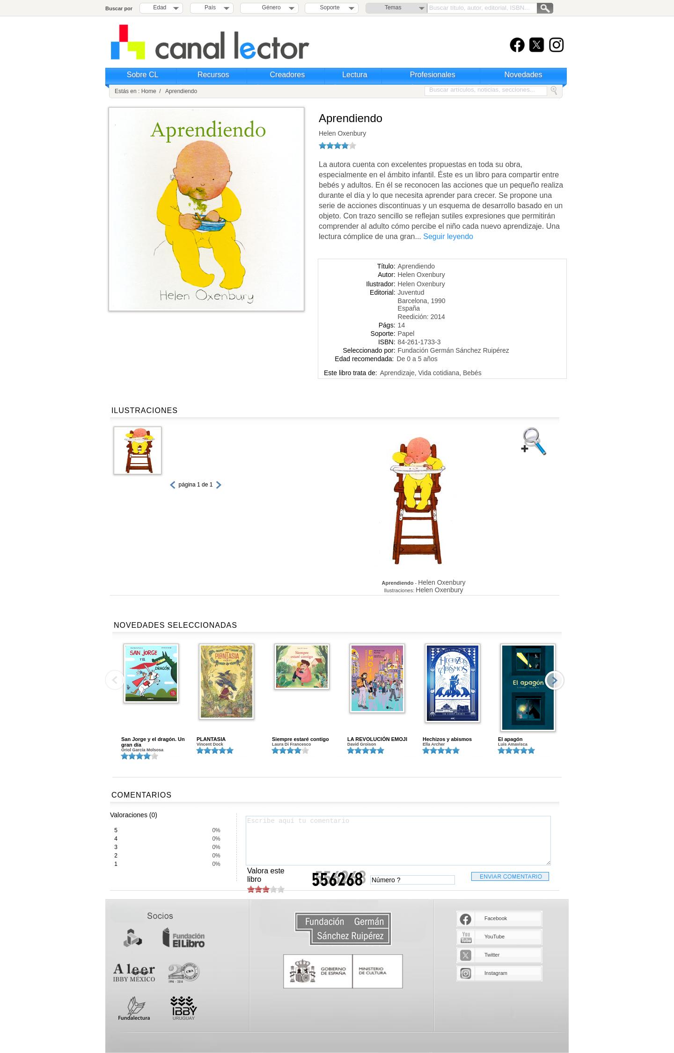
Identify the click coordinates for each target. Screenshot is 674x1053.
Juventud (411, 292)
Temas (393, 7)
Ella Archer (434, 744)
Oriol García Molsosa (142, 750)
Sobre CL (143, 75)
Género (270, 7)
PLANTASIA (211, 739)
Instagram (495, 973)
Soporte (330, 7)
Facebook (495, 918)
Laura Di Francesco (291, 744)
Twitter (491, 955)
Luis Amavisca (512, 744)
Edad (159, 7)
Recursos (213, 75)
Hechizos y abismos (447, 739)
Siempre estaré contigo (300, 739)
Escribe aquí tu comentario (398, 840)
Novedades (523, 75)
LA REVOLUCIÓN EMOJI (377, 739)
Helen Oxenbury (342, 133)
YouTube (494, 936)
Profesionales (432, 75)
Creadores (287, 75)
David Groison (361, 744)
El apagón (510, 739)
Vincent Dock (210, 744)
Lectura (354, 75)
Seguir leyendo (448, 236)
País (210, 7)
